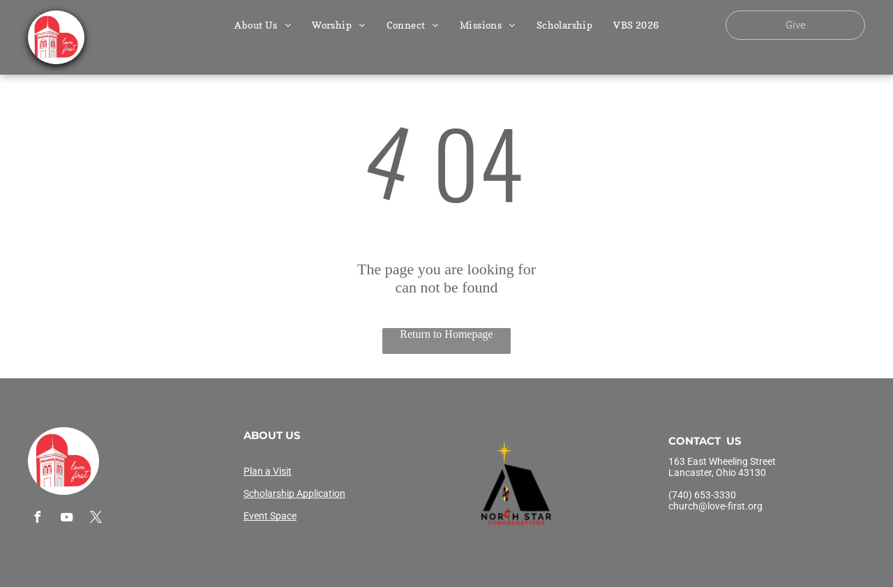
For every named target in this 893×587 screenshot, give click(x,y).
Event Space (270, 515)
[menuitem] (262, 24)
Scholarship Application (294, 493)
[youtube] (66, 519)
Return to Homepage (446, 334)
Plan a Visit (267, 471)
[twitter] (96, 519)
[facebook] (37, 519)
